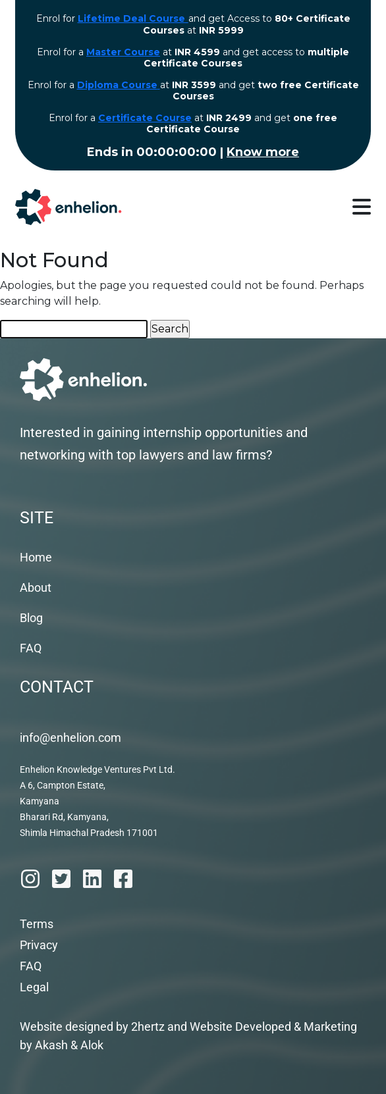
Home (36, 557)
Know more (263, 152)
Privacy (39, 945)
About (35, 587)
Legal (34, 987)
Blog (31, 618)
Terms (36, 924)
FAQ (30, 648)
